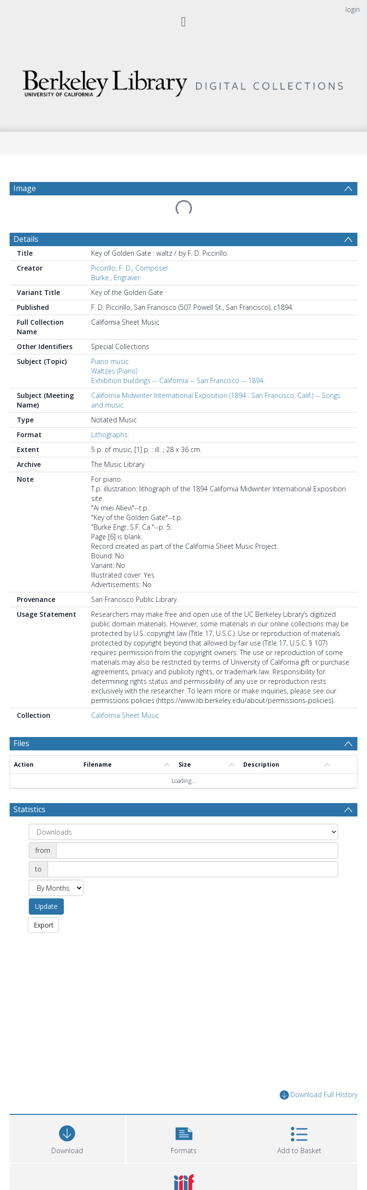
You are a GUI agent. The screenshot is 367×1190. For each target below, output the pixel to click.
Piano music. (110, 338)
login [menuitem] (352, 9)
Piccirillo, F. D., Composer (129, 244)
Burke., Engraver (115, 254)
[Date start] (197, 827)
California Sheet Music (125, 692)
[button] (184, 1114)
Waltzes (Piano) (114, 347)
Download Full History (318, 1072)
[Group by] (183, 809)
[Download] (67, 1114)
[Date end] (192, 846)
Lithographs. (110, 411)
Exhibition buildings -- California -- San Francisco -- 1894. (178, 357)
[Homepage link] (183, 81)
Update (46, 883)
